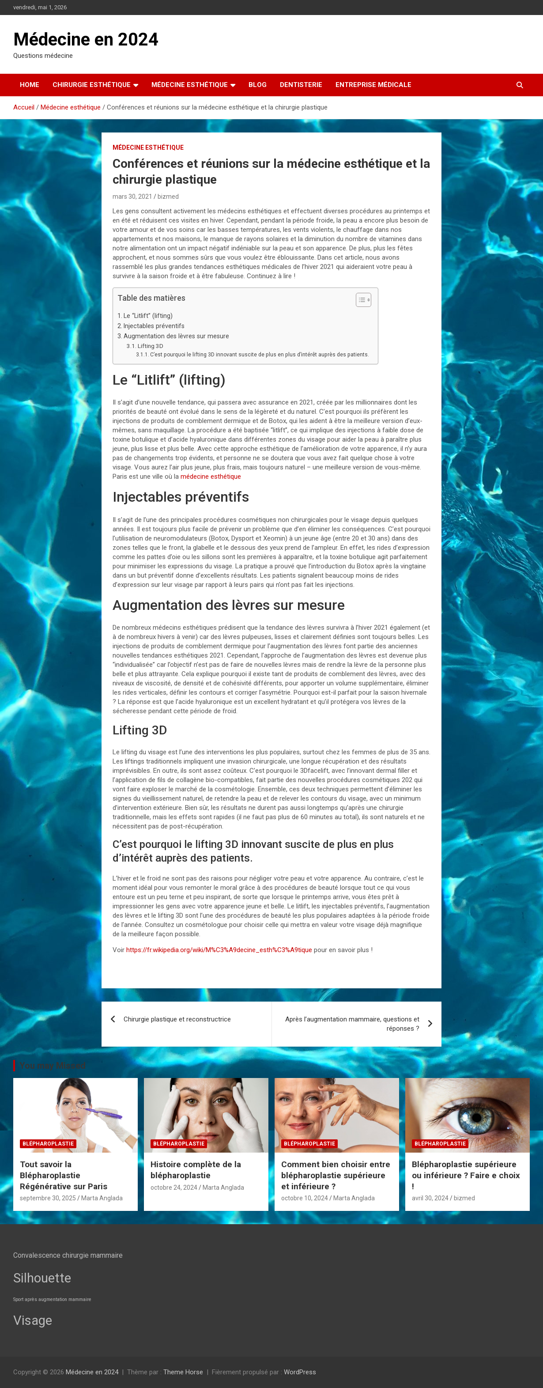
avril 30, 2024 (430, 1198)
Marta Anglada (102, 1198)
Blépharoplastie (48, 1144)
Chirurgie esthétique (92, 85)
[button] (359, 301)
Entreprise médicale (373, 85)
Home (29, 85)
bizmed (168, 196)
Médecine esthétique (189, 85)
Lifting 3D (150, 345)
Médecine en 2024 (85, 39)
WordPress (300, 1372)
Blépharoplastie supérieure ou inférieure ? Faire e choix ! (466, 1175)
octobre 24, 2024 (174, 1187)
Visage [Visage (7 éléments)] (32, 1320)
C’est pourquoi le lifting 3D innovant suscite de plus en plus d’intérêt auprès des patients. (259, 355)
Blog (258, 85)
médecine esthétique (211, 476)
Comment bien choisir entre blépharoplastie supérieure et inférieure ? (335, 1175)
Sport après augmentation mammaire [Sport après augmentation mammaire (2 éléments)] (52, 1299)
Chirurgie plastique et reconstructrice (177, 1019)
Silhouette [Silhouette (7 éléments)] (42, 1278)
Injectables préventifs (154, 325)
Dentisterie (301, 85)
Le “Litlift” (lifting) (148, 315)
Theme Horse (183, 1372)
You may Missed (52, 1065)
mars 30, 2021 (132, 196)
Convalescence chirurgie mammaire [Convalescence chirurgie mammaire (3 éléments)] (68, 1255)
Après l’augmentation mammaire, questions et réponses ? (352, 1023)
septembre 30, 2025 (48, 1198)
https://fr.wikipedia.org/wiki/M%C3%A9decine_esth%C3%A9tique (219, 950)
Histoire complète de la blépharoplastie (196, 1169)
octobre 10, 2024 (304, 1198)
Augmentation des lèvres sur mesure (176, 336)
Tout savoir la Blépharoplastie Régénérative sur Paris (63, 1175)
